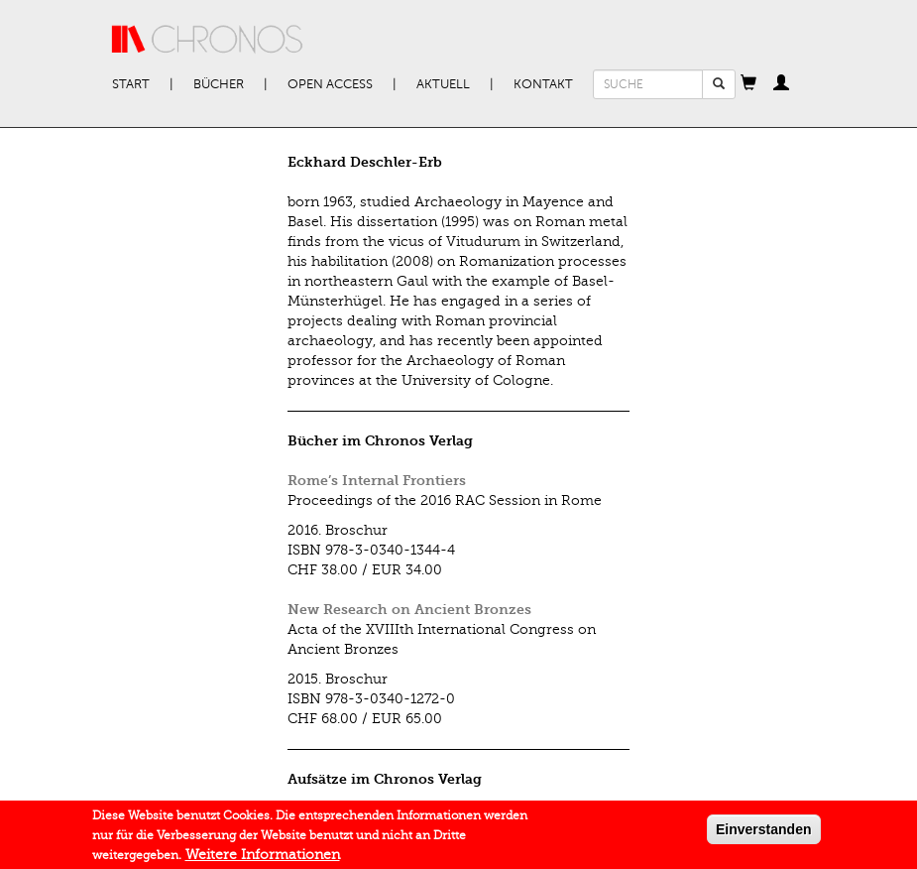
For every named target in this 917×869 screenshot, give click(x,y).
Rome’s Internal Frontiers (376, 480)
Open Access (330, 84)
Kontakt (543, 84)
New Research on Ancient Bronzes (409, 609)
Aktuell (443, 84)
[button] (748, 84)
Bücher (218, 84)
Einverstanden (763, 833)
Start (131, 84)
